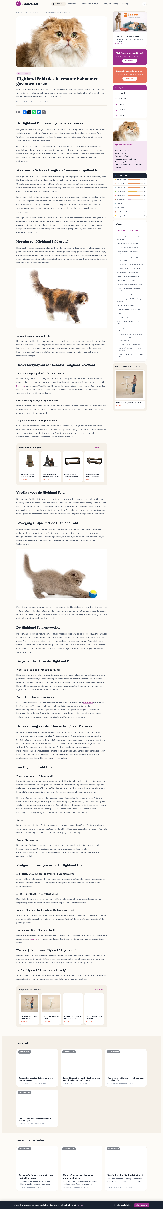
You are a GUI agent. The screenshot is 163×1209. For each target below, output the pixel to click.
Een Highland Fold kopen (125, 305)
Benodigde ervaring (125, 317)
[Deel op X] (29, 112)
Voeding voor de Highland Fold (127, 272)
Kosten (121, 313)
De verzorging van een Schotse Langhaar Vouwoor (127, 253)
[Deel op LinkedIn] (39, 112)
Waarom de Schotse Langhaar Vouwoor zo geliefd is (130, 238)
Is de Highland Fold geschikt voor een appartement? (131, 329)
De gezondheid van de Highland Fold (129, 285)
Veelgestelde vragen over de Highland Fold (130, 323)
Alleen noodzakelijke (123, 1205)
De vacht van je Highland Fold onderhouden (128, 259)
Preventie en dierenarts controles (129, 295)
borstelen (20, 385)
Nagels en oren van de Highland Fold (130, 268)
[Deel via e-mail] (44, 112)
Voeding (125, 4)
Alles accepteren (141, 1205)
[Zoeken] (144, 4)
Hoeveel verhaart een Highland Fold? (130, 334)
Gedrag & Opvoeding (110, 4)
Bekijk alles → (99, 448)
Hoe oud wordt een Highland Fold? (130, 344)
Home (18, 13)
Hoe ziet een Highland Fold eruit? (128, 244)
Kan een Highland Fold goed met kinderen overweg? (129, 339)
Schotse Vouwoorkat (129, 165)
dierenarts (88, 702)
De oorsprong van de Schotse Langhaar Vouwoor (130, 300)
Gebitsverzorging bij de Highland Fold (131, 264)
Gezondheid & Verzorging (90, 4)
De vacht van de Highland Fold (128, 247)
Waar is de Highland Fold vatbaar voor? (129, 290)
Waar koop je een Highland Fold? (129, 309)
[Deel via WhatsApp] (34, 112)
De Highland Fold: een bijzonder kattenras (128, 231)
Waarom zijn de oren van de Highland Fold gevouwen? (131, 349)
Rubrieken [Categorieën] (58, 4)
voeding (33, 939)
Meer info (80, 1205)
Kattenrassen (72, 4)
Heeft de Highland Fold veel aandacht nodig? (131, 355)
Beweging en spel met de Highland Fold (130, 276)
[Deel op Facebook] (25, 112)
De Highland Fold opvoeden (126, 280)
